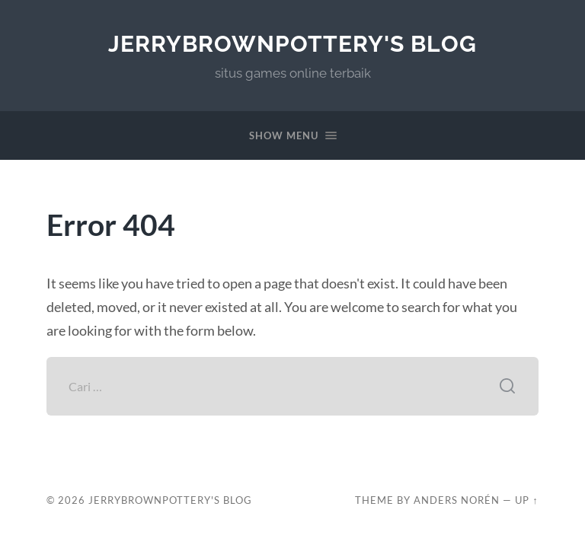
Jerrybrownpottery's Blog (292, 43)
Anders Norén (457, 500)
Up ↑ (526, 500)
